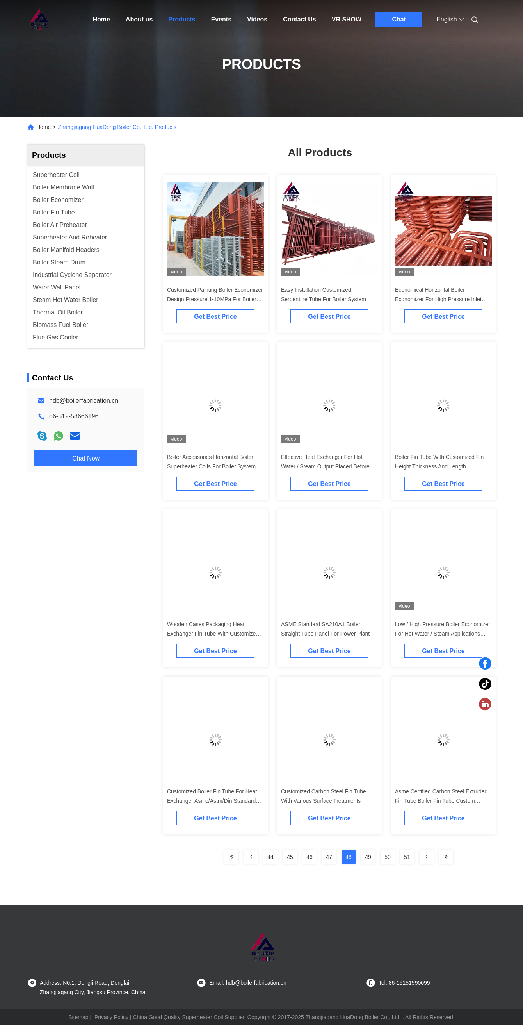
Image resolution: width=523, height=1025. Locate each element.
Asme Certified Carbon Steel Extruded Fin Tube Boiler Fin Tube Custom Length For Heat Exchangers (441, 800)
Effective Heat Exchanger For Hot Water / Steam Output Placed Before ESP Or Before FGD (325, 466)
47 (329, 857)
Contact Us (299, 19)
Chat (399, 19)
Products (181, 19)
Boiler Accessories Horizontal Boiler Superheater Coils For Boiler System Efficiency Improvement (211, 466)
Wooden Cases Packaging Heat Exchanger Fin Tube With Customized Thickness (213, 633)
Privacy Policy (111, 1017)
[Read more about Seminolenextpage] (231, 857)
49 (368, 857)
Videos (257, 19)
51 (407, 857)
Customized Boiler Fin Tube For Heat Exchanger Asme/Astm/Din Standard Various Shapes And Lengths (212, 800)
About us (139, 19)
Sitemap (78, 1017)
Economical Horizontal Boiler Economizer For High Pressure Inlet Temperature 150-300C (438, 299)
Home (101, 19)
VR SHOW (346, 19)
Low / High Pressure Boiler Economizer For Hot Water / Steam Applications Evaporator (442, 633)
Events (221, 19)
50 (387, 857)
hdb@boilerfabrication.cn (83, 400)
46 (309, 857)
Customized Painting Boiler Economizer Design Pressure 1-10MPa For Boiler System (215, 299)
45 (290, 857)
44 (270, 857)
